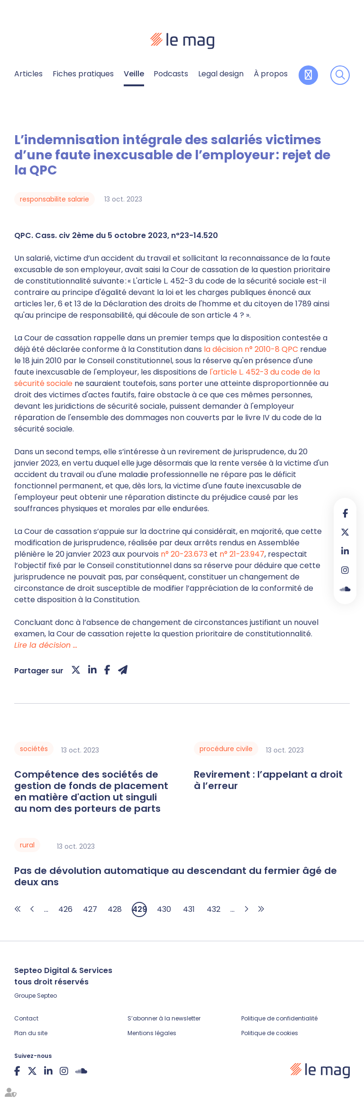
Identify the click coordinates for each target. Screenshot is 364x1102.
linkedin (345, 551)
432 (213, 909)
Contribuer (308, 75)
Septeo (47, 996)
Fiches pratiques (83, 73)
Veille (134, 73)
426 (65, 909)
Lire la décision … (45, 645)
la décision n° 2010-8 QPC (251, 349)
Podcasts (171, 73)
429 (139, 909)
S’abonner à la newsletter (163, 1018)
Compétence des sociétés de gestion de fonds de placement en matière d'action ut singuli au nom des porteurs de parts (91, 791)
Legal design (221, 73)
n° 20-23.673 (184, 554)
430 (164, 909)
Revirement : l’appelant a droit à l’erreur (268, 780)
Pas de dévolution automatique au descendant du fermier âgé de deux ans (175, 876)
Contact (26, 1018)
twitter (345, 532)
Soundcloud (345, 589)
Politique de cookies (269, 1033)
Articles (28, 73)
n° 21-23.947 (241, 554)
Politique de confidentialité (279, 1018)
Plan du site (30, 1033)
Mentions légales (151, 1033)
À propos (271, 73)
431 (189, 909)
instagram (345, 570)
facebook (345, 513)
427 (90, 909)
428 (115, 909)
